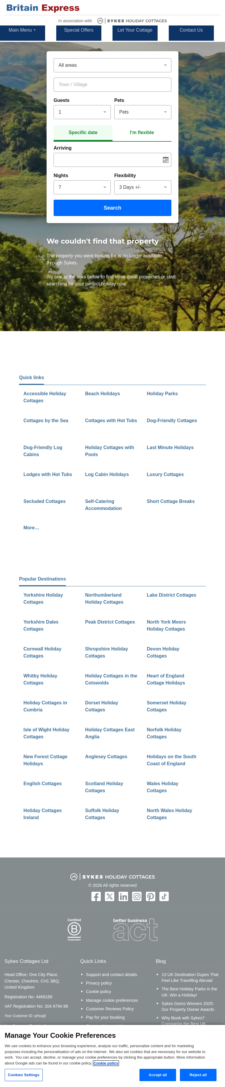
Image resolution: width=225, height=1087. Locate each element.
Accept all (158, 1075)
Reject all (198, 1075)
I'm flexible (142, 132)
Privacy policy (99, 983)
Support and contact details (111, 974)
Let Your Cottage (134, 30)
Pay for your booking (105, 1017)
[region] (112, 1056)
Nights (61, 175)
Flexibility (125, 175)
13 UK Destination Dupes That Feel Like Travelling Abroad (190, 977)
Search (112, 208)
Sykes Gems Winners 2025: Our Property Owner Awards (188, 1006)
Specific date (83, 132)
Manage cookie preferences (112, 1000)
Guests (61, 100)
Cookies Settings (24, 1075)
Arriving (62, 147)
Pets (119, 100)
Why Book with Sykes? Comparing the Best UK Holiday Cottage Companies (188, 1024)
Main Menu (20, 30)
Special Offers (78, 30)
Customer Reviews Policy (110, 1008)
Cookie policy (98, 991)
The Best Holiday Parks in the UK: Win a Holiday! (189, 992)
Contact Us (191, 30)
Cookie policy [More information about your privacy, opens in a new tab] (105, 1063)
